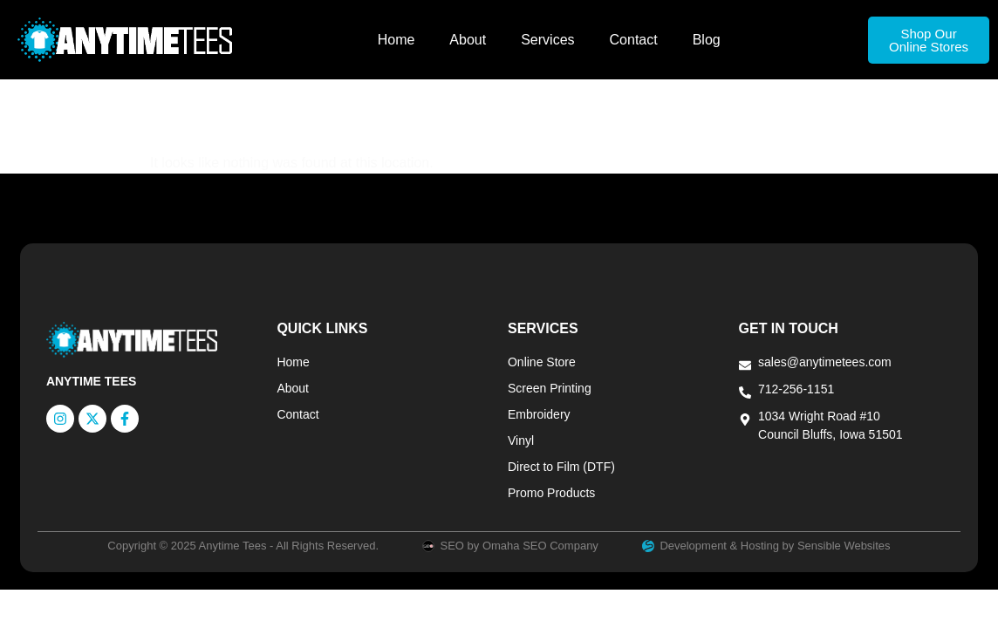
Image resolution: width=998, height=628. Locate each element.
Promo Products (551, 493)
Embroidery (539, 414)
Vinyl (521, 440)
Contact (634, 39)
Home (396, 39)
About (467, 39)
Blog (707, 39)
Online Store (542, 362)
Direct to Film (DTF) (561, 467)
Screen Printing (549, 388)
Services (547, 39)
